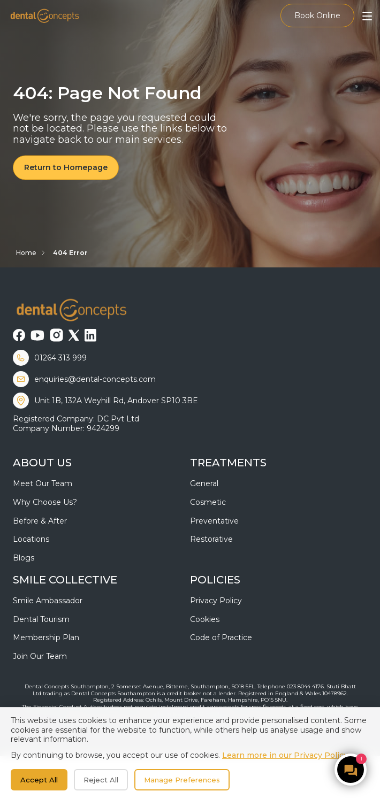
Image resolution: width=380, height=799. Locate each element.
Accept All (39, 779)
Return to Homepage (66, 167)
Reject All (100, 779)
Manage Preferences (182, 779)
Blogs (23, 558)
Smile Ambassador (47, 600)
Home (26, 253)
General (204, 483)
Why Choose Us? (45, 502)
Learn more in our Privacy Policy (285, 755)
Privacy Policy (216, 600)
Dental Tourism (41, 619)
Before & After (40, 521)
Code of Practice (221, 637)
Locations (31, 539)
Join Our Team (40, 656)
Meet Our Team (42, 483)
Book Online (317, 15)
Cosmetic (208, 502)
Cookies (204, 619)
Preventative (214, 521)
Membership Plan (46, 637)
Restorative (211, 539)
